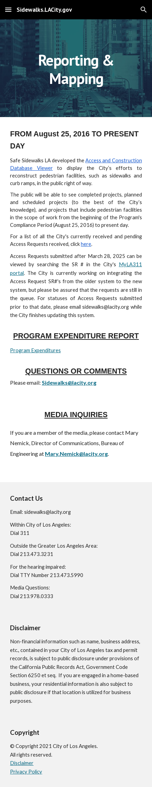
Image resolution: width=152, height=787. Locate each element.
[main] (76, 68)
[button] (8, 9)
